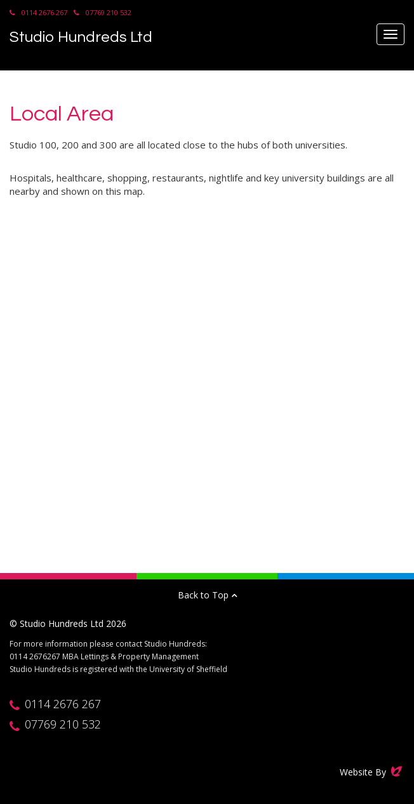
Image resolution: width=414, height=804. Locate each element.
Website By (372, 772)
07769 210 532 (108, 12)
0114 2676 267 (44, 12)
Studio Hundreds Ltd (81, 37)
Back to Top (207, 595)
